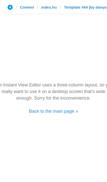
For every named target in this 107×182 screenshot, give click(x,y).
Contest (27, 7)
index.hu (49, 7)
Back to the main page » (53, 111)
